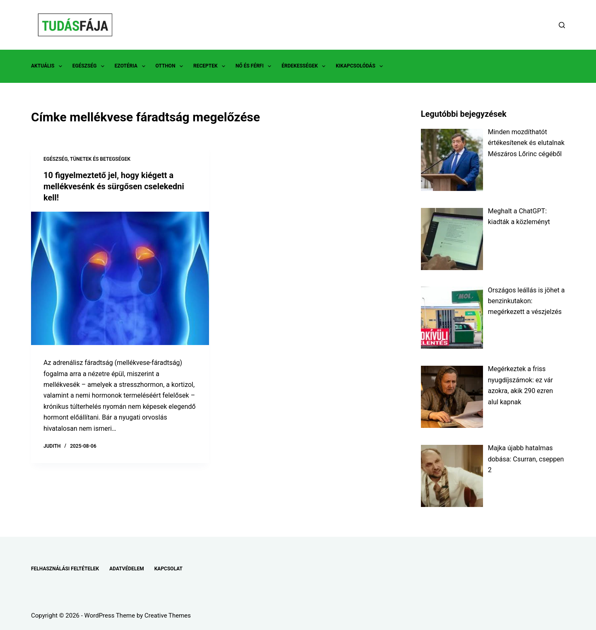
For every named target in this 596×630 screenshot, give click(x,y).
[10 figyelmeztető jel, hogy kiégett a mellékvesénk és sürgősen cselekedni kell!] (120, 277)
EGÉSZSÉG (90, 66)
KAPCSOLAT (168, 569)
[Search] (562, 25)
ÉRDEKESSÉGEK (305, 66)
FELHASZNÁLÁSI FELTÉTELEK (65, 569)
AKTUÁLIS (48, 66)
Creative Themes (167, 615)
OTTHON (171, 66)
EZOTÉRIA (132, 66)
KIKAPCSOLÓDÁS (361, 66)
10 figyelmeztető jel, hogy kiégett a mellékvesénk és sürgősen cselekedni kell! (113, 186)
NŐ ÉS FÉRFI (255, 66)
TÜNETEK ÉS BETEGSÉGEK (100, 159)
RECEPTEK (210, 66)
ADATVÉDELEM (126, 569)
